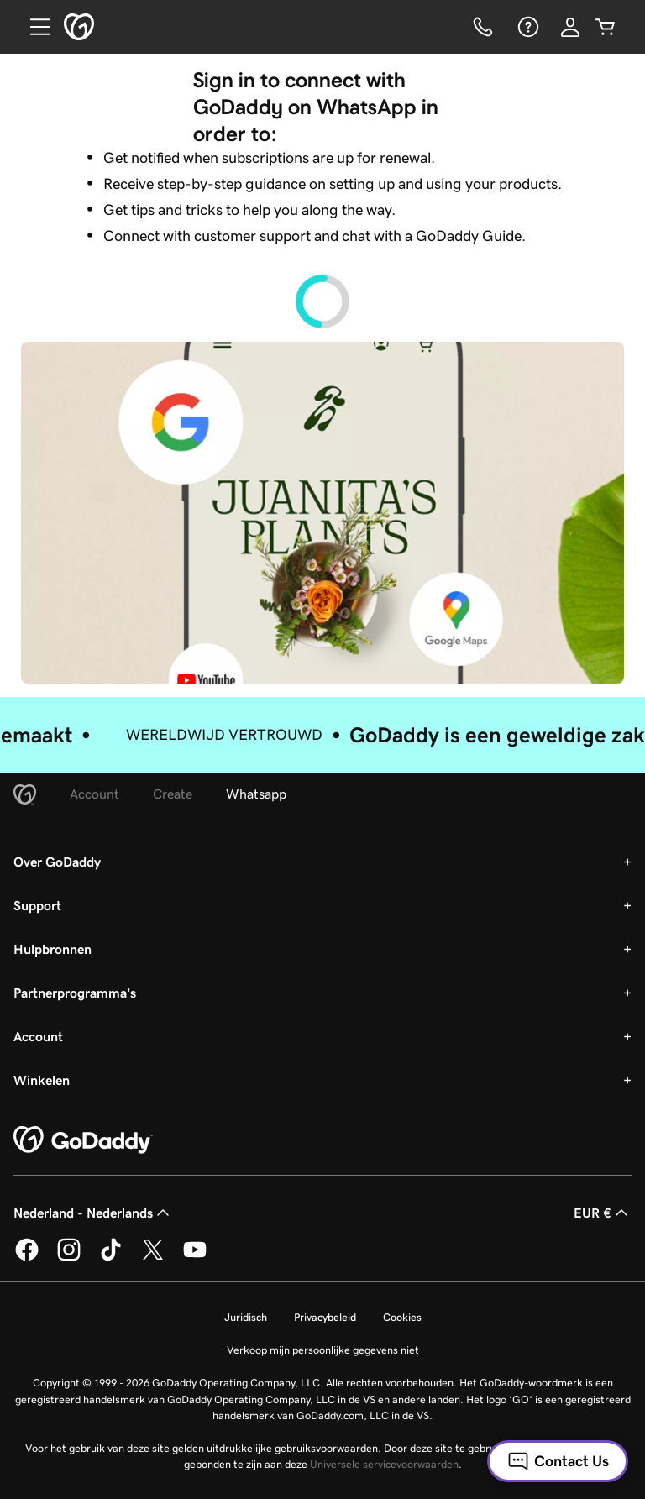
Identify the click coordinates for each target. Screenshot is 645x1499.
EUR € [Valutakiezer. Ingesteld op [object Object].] (603, 1213)
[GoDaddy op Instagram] (68, 1258)
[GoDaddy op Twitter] (152, 1258)
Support (37, 905)
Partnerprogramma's (74, 992)
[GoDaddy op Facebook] (26, 1258)
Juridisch (245, 1317)
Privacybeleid (325, 1317)
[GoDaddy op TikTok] (110, 1258)
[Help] (527, 27)
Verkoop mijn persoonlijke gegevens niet (323, 1349)
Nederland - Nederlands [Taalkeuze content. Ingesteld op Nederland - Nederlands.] (93, 1213)
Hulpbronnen (52, 949)
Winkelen (41, 1080)
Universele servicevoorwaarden (384, 1464)
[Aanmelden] (570, 27)
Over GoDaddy (57, 861)
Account (38, 1036)
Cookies (402, 1317)
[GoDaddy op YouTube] (194, 1258)
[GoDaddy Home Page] (83, 1140)
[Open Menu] (33, 27)
